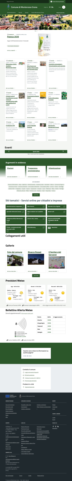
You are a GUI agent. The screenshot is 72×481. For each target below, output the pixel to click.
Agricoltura (24, 184)
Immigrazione (18, 188)
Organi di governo (9, 411)
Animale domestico (31, 184)
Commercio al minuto (13, 186)
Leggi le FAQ (39, 434)
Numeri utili (8, 449)
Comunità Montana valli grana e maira (28, 434)
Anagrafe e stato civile (26, 405)
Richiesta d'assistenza (41, 439)
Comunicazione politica (44, 186)
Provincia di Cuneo (25, 429)
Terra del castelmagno (26, 431)
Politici (7, 415)
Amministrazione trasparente (43, 432)
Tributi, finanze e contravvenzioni (44, 408)
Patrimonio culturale (21, 190)
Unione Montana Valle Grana (27, 453)
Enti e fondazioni (9, 409)
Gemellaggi (61, 186)
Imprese (28, 188)
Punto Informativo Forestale (53, 99)
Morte (53, 188)
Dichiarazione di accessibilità (43, 431)
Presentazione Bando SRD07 (33, 97)
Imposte (23, 188)
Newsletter (54, 428)
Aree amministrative (10, 405)
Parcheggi (61, 188)
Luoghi (53, 417)
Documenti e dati (9, 407)
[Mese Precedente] (9, 151)
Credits (29, 475)
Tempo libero (48, 190)
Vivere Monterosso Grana (37, 12)
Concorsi (52, 186)
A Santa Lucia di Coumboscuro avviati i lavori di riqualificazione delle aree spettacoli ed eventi (12, 100)
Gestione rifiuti (11, 188)
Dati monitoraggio (9, 475)
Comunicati (54, 407)
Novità (20, 12)
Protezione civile (33, 190)
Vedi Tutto (36, 275)
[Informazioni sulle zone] (27, 313)
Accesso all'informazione (13, 184)
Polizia (27, 190)
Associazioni (47, 184)
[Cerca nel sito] (63, 7)
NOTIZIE (30, 60)
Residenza (39, 190)
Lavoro (44, 188)
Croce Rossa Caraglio (25, 451)
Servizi (26, 12)
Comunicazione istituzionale (33, 186)
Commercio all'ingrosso (59, 184)
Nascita (56, 188)
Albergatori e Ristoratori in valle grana (28, 438)
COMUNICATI (11, 34)
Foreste (56, 186)
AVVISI (30, 92)
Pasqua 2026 (13, 36)
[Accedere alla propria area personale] (57, 1)
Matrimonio (48, 188)
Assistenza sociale (40, 184)
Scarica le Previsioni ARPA (14, 305)
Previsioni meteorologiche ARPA (30, 305)
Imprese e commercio (41, 405)
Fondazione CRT (10, 125)
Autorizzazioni (24, 407)
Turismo (53, 190)
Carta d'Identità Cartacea (31, 126)
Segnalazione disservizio (42, 436)
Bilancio (52, 184)
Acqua (20, 184)
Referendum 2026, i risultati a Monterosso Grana (11, 66)
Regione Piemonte (10, 1)
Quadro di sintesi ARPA (28, 340)
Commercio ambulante (22, 186)
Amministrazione (11, 12)
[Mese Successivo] (63, 151)
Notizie (53, 405)
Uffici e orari (8, 446)
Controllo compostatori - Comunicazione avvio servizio (57, 65)
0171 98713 (12, 433)
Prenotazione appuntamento (43, 437)
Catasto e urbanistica (25, 409)
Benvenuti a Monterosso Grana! (53, 126)
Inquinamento (33, 188)
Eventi (53, 419)
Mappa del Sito (40, 475)
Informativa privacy (41, 427)
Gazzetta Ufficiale (25, 441)
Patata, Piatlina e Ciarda (26, 449)
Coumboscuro (24, 447)
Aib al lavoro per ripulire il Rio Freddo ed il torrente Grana (32, 67)
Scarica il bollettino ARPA (13, 340)
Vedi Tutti (36, 195)
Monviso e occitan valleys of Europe (28, 444)
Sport (43, 190)
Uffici (7, 417)
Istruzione (39, 188)
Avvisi (53, 409)
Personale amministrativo (11, 413)
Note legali (39, 429)
